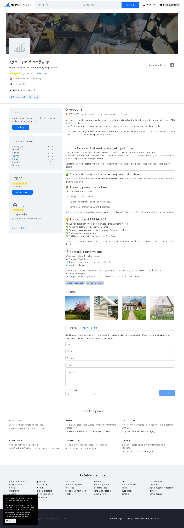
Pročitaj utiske (19, 228)
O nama (113, 518)
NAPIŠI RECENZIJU (42, 73)
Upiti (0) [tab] (72, 327)
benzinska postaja (102, 491)
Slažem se (10, 521)
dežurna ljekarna (101, 484)
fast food (69, 487)
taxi (123, 481)
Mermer (69, 420)
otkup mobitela (129, 484)
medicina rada (100, 487)
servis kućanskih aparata (161, 487)
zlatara (153, 491)
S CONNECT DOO (73, 440)
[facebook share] (172, 65)
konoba (125, 494)
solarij (124, 487)
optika (12, 487)
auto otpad (127, 491)
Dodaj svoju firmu (169, 5)
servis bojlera (156, 494)
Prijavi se (149, 4)
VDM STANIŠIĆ (16, 440)
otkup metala (100, 494)
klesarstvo (14, 491)
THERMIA (126, 440)
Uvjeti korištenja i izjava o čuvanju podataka (138, 518)
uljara (40, 487)
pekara (12, 494)
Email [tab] (33, 97)
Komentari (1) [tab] (89, 327)
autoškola (42, 497)
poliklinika (41, 481)
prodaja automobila (18, 481)
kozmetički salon (45, 494)
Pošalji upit (18, 97)
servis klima (70, 481)
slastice (69, 494)
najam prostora (44, 491)
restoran (154, 484)
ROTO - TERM (128, 420)
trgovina (97, 481)
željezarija (42, 484)
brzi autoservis (16, 484)
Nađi (130, 5)
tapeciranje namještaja (76, 491)
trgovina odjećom (73, 484)
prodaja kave (156, 481)
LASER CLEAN (15, 420)
